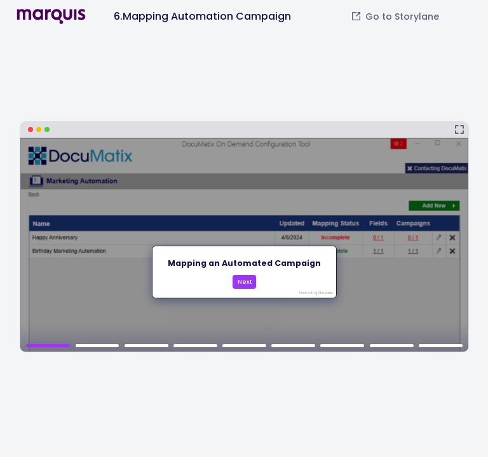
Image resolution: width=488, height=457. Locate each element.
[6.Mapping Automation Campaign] (244, 236)
